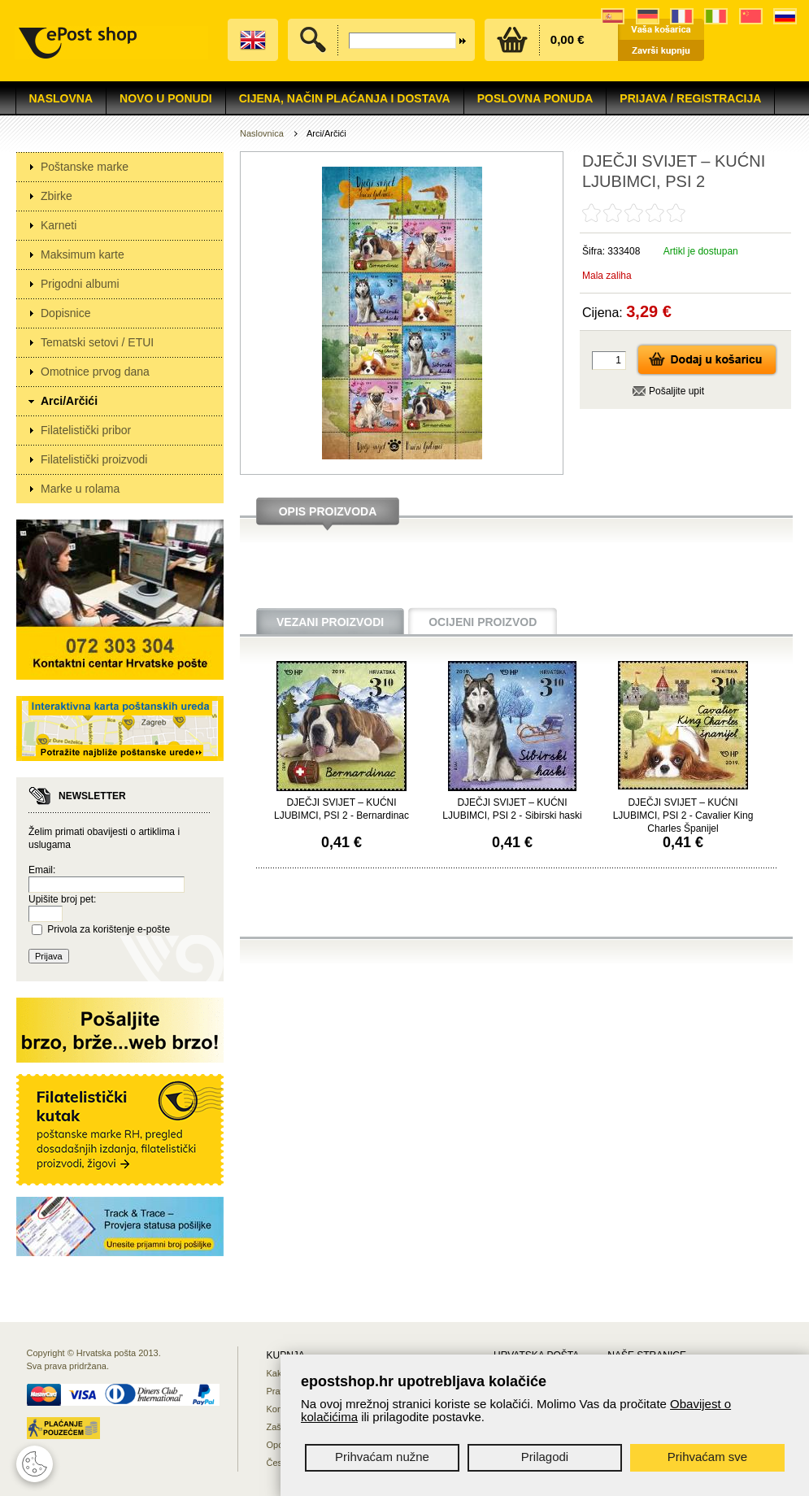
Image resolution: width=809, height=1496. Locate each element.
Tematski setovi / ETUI (97, 342)
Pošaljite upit (676, 391)
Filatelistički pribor (86, 430)
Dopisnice (65, 313)
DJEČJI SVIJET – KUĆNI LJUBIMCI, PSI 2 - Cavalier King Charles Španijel (683, 815)
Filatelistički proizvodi (94, 459)
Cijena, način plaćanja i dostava (344, 98)
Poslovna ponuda (535, 98)
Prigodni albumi (80, 283)
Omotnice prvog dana (95, 371)
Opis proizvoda (328, 511)
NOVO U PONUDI (166, 98)
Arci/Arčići (69, 400)
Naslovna (61, 98)
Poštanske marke (84, 166)
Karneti (58, 225)
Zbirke (56, 195)
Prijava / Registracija (690, 98)
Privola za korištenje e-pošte (108, 929)
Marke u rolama (80, 488)
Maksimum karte (82, 254)
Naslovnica (262, 133)
